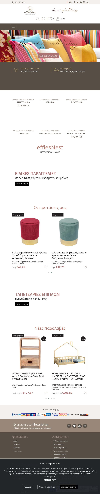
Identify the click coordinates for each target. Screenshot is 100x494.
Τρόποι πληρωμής (59, 454)
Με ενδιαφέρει (22, 183)
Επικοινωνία (17, 451)
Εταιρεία (15, 444)
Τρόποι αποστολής (59, 457)
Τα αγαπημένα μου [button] (59, 447)
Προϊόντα (16, 447)
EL (68, 2)
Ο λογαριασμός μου (60, 441)
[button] (50, 20)
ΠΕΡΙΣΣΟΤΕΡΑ (50, 480)
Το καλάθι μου (58, 444)
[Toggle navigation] (13, 27)
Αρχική (15, 441)
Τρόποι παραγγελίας (60, 451)
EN (70, 2)
